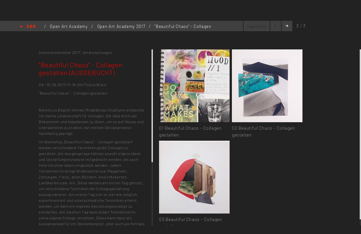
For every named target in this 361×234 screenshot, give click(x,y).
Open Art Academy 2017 (121, 26)
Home (27, 26)
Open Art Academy (69, 26)
